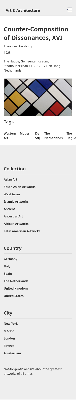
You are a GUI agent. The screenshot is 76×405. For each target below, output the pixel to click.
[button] (69, 9)
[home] (25, 10)
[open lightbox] (38, 97)
